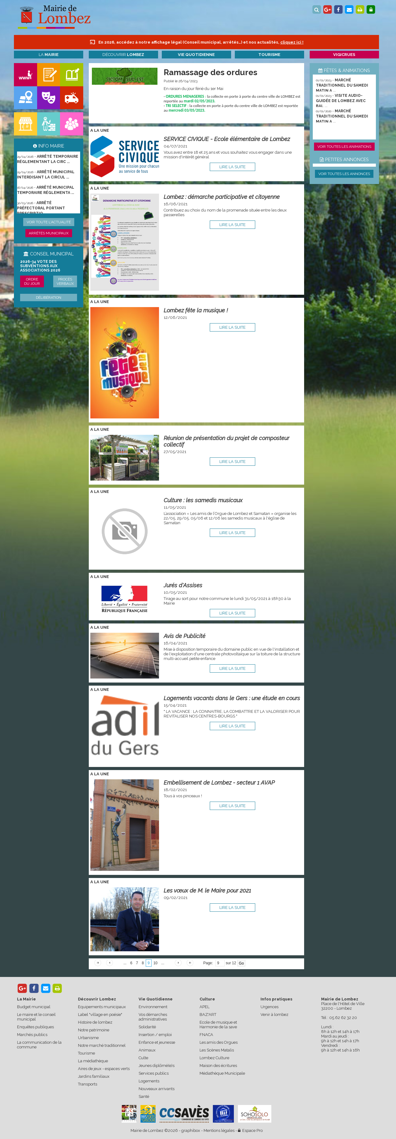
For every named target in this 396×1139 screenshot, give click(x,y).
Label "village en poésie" (100, 1014)
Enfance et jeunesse (157, 1042)
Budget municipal (33, 1006)
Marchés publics (32, 1034)
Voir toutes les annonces (344, 174)
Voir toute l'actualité (49, 222)
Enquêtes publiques (35, 1027)
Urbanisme (88, 1037)
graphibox (190, 1130)
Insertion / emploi (155, 1034)
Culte (143, 1058)
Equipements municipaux (102, 1006)
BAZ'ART (208, 1014)
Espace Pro (250, 1130)
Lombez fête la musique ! (196, 310)
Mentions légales (219, 1130)
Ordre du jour (32, 281)
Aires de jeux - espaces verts (104, 1068)
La (48, 54)
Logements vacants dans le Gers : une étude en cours (232, 698)
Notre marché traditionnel (102, 1045)
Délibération (48, 297)
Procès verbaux (65, 281)
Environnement (153, 1006)
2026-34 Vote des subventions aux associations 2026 (40, 265)
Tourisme (86, 1053)
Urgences (269, 1006)
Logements (149, 1081)
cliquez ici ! (291, 42)
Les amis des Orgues (219, 1042)
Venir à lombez (274, 1014)
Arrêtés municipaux (49, 233)
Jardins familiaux (94, 1076)
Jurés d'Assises (183, 585)
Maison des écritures (218, 1065)
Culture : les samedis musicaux (203, 500)
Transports (87, 1084)
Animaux (147, 1050)
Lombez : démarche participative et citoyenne (222, 197)
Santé (144, 1096)
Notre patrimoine (93, 1030)
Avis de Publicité (184, 636)
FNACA (206, 1034)
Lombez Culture (214, 1058)
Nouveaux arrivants (156, 1088)
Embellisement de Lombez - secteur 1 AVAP (219, 782)
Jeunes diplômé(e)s (156, 1065)
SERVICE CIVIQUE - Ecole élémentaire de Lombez (227, 139)
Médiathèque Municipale (222, 1073)
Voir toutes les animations (344, 146)
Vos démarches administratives (153, 1016)
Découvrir (123, 54)
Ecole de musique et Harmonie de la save (218, 1024)
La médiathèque (93, 1061)
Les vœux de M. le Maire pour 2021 (207, 890)
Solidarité (147, 1027)
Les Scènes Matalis (217, 1050)
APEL (204, 1006)
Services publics (154, 1073)
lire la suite (232, 167)
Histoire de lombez (95, 1022)
